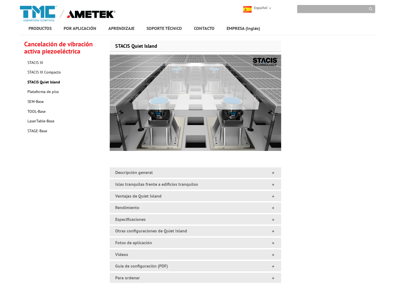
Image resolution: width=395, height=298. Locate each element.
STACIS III (35, 62)
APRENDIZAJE (121, 28)
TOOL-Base (36, 111)
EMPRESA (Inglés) (243, 28)
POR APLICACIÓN (80, 28)
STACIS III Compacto (44, 72)
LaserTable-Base (40, 121)
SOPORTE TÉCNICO (164, 28)
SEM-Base (35, 101)
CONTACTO (204, 28)
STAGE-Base (37, 130)
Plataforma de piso (43, 91)
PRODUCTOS (40, 28)
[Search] (336, 9)
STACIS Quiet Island (43, 82)
